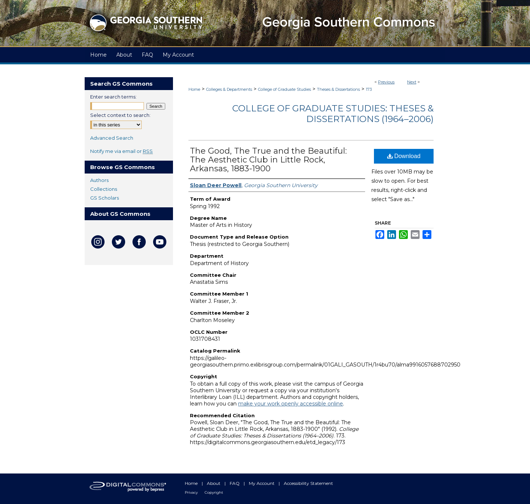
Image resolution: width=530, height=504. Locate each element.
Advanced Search (111, 138)
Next (411, 82)
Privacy (192, 492)
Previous (386, 82)
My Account (262, 483)
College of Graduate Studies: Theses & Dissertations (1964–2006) (333, 113)
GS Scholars (104, 198)
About (214, 483)
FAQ (235, 483)
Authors (99, 180)
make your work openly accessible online (290, 403)
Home (194, 89)
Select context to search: (120, 115)
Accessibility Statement (308, 483)
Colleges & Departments (229, 89)
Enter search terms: (113, 97)
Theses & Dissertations (338, 89)
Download (404, 156)
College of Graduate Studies (284, 89)
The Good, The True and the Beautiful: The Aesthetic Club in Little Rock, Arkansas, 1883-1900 (268, 160)
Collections (103, 189)
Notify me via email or (121, 151)
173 (369, 89)
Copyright (214, 492)
